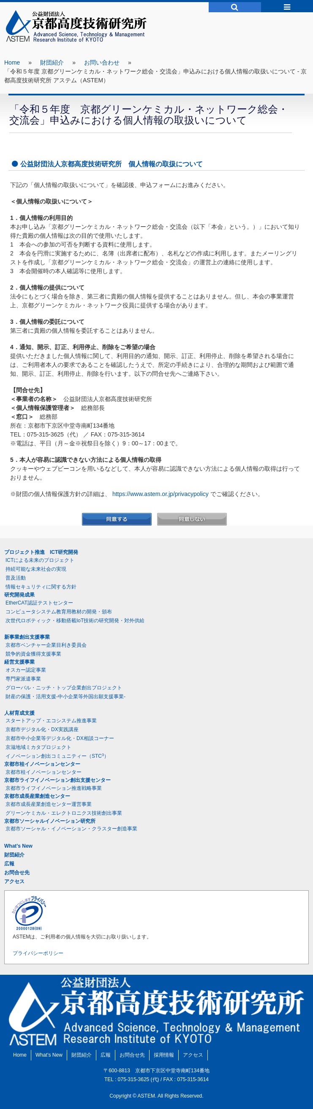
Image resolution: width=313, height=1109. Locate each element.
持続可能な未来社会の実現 (35, 569)
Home (12, 62)
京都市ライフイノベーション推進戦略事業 (53, 788)
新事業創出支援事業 (27, 637)
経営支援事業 (19, 662)
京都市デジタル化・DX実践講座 (42, 729)
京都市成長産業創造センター (37, 796)
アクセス (14, 881)
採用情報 (164, 1055)
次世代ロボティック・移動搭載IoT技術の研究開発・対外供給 (74, 621)
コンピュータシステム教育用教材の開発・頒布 (58, 612)
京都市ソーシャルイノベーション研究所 (49, 821)
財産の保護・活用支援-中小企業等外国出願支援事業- (65, 697)
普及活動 (15, 578)
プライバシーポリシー (38, 953)
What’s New (18, 846)
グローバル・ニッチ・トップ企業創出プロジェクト (63, 688)
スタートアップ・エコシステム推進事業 (51, 721)
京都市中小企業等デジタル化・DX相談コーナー (59, 738)
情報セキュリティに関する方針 (40, 587)
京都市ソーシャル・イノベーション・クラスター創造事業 (71, 829)
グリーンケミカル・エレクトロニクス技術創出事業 (63, 813)
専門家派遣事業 (23, 679)
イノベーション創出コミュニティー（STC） (57, 756)
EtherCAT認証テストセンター (39, 603)
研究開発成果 (19, 595)
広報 (9, 864)
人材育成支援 (19, 713)
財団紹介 (52, 62)
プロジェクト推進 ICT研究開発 (41, 552)
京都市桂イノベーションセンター (42, 764)
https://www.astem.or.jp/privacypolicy (160, 494)
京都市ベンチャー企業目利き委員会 (46, 645)
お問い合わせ (102, 62)
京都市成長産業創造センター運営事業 (48, 804)
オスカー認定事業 (25, 670)
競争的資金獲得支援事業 (33, 654)
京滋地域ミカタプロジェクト (38, 747)
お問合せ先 (17, 873)
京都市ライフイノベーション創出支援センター (57, 780)
